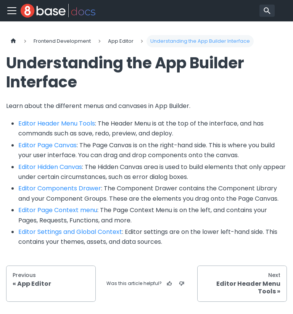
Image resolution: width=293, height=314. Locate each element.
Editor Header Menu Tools (56, 123)
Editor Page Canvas (47, 145)
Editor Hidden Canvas (50, 167)
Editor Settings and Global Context (70, 231)
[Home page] (13, 41)
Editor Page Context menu (57, 210)
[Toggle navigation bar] (12, 10)
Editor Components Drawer (59, 188)
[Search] (267, 11)
